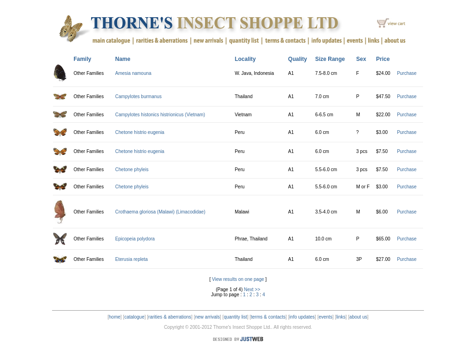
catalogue (134, 316)
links (340, 316)
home (114, 316)
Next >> (252, 289)
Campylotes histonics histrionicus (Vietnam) (160, 114)
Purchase (406, 73)
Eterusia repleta (131, 259)
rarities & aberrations (169, 316)
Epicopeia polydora (135, 238)
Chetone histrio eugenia (140, 132)
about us (358, 316)
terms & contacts (268, 316)
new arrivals (207, 316)
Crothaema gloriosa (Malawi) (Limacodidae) (160, 211)
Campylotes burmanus (138, 96)
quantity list (235, 316)
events (325, 316)
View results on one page (238, 279)
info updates (302, 316)
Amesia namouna (133, 73)
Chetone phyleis (132, 169)
